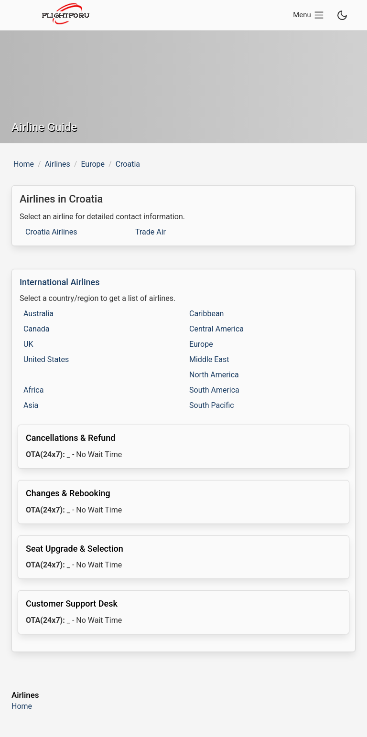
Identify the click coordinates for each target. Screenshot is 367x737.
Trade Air (150, 231)
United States (46, 359)
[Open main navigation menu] (310, 15)
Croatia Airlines (51, 231)
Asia (30, 405)
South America (214, 390)
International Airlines (59, 282)
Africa (33, 390)
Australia (38, 313)
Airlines (57, 164)
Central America (216, 328)
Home (23, 164)
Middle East (209, 359)
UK (28, 344)
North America (214, 374)
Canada (36, 328)
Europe (93, 164)
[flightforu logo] (65, 15)
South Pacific (211, 405)
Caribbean (206, 313)
